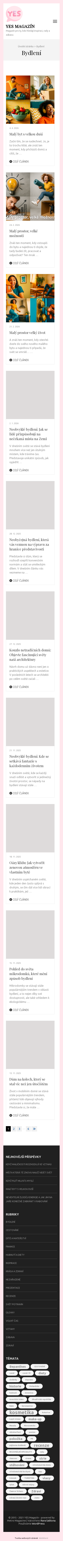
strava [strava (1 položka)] (28, 1458)
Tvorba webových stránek (26, 1538)
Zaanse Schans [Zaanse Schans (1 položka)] (16, 1491)
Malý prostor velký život (27, 332)
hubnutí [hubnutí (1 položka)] (13, 1393)
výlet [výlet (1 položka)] (11, 1485)
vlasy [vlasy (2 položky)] (46, 1478)
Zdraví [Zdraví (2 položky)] (36, 1491)
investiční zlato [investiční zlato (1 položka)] (16, 1399)
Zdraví (10, 1345)
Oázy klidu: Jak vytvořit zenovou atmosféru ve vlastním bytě (27, 867)
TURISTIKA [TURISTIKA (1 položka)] (29, 1478)
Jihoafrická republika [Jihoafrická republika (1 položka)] (41, 1399)
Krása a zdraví (14, 1271)
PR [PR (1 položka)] (32, 1439)
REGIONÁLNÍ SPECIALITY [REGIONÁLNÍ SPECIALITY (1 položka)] (20, 1452)
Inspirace (11, 1263)
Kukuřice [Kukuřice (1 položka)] (46, 1412)
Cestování (12, 1230)
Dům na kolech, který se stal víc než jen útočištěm (28, 1081)
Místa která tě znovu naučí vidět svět (29, 1172)
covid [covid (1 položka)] (11, 1373)
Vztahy (10, 1329)
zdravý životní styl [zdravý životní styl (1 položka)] (17, 1498)
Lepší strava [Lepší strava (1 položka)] (14, 1419)
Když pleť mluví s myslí (19, 1180)
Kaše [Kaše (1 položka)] (11, 1406)
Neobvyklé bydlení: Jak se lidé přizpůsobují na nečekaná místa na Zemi (28, 434)
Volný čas (12, 1320)
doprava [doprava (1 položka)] (29, 1380)
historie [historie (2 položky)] (15, 1386)
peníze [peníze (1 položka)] (32, 1432)
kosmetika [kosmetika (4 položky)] (21, 1412)
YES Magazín (20, 26)
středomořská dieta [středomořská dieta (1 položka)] (42, 1465)
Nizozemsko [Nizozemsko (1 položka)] (29, 1426)
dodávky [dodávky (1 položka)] (13, 1380)
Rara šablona (47, 1520)
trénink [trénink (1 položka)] (12, 1478)
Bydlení (10, 1222)
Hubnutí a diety (15, 1254)
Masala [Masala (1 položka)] (12, 1426)
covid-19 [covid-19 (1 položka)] (26, 1373)
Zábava (10, 1337)
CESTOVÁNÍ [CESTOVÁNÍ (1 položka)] (39, 1367)
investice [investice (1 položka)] (29, 1393)
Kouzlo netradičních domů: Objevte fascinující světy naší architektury (30, 655)
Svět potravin (14, 1304)
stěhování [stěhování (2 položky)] (16, 1465)
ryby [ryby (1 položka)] (42, 1452)
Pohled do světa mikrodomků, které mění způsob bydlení (28, 974)
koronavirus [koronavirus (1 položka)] (27, 1406)
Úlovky (10, 1312)
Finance (10, 1246)
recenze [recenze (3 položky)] (41, 1445)
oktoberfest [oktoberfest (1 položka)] (15, 1432)
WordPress (38, 1523)
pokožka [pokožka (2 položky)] (15, 1439)
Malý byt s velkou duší (26, 134)
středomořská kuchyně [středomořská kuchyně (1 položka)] (19, 1472)
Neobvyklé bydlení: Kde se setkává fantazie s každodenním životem (29, 761)
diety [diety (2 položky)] (42, 1373)
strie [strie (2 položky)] (42, 1458)
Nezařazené (13, 1279)
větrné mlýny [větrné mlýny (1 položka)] (28, 1485)
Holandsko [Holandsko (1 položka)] (34, 1386)
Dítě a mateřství (16, 1238)
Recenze (11, 1296)
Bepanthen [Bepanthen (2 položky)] (17, 1366)
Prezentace (13, 1287)
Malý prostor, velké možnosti (23, 233)
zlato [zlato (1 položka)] (36, 1498)
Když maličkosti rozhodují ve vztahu (29, 1164)
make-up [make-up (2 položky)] (35, 1419)
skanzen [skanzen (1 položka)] (13, 1458)
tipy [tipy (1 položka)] (40, 1472)
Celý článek (19, 161)
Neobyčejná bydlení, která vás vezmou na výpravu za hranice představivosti (29, 544)
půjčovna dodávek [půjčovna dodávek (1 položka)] (17, 1445)
